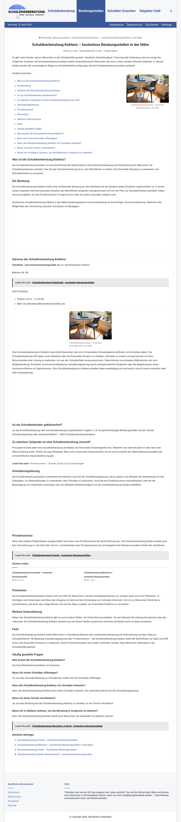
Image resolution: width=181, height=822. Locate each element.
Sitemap (166, 24)
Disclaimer (152, 24)
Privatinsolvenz (25, 109)
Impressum (117, 24)
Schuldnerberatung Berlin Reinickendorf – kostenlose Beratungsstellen (54, 754)
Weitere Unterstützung (29, 119)
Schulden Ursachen (121, 11)
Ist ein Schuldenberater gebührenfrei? (37, 95)
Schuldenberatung (61, 11)
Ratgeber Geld (150, 11)
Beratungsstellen (91, 11)
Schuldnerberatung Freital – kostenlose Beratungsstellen (47, 740)
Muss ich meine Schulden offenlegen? (37, 138)
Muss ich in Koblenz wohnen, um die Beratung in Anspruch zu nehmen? (55, 152)
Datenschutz (135, 24)
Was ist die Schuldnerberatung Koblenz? (38, 80)
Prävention (23, 114)
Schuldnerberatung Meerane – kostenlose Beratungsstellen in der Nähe (55, 744)
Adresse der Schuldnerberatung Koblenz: (38, 90)
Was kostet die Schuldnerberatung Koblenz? (40, 133)
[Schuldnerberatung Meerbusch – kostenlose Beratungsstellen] (74, 576)
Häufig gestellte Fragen (29, 128)
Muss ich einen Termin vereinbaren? (36, 147)
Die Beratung (24, 85)
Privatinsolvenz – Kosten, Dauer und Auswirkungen (57, 463)
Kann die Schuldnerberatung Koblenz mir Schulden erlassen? (49, 143)
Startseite (45, 37)
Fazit (19, 123)
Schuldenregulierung (28, 104)
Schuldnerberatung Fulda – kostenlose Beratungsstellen (47, 749)
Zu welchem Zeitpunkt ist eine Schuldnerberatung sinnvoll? (48, 100)
